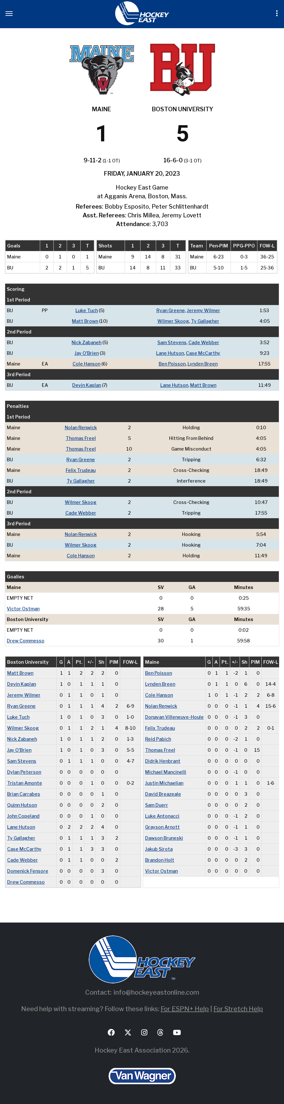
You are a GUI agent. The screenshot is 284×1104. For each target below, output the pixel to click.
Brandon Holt (159, 860)
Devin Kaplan (86, 385)
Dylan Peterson (24, 772)
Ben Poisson (172, 363)
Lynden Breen (202, 363)
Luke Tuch (86, 310)
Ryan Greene (170, 310)
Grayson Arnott (162, 827)
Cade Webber (203, 342)
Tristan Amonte (24, 783)
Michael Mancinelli (165, 772)
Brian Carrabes (23, 794)
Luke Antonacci (162, 816)
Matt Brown (85, 321)
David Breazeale (163, 794)
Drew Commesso (25, 640)
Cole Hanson (86, 363)
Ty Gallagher (205, 321)
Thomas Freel (81, 438)
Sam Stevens (172, 342)
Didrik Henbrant (162, 761)
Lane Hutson (170, 353)
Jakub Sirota (159, 849)
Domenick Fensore (27, 871)
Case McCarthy (203, 353)
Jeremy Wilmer (203, 310)
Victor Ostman (23, 608)
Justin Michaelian (164, 783)
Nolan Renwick (81, 427)
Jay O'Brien (86, 353)
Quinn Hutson (22, 805)
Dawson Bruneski (164, 838)
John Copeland (23, 816)
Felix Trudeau (81, 470)
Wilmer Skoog (173, 321)
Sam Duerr (156, 805)
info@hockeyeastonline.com (156, 992)
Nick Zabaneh (86, 342)
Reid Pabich (158, 739)
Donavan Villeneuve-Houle (174, 717)
